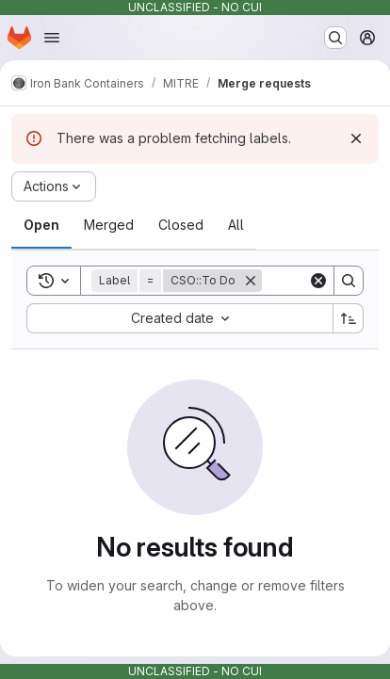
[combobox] (179, 318)
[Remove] (250, 280)
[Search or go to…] (335, 37)
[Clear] (318, 280)
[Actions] (53, 186)
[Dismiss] (356, 138)
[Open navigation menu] (52, 38)
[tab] (41, 225)
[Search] (348, 281)
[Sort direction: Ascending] (348, 318)
